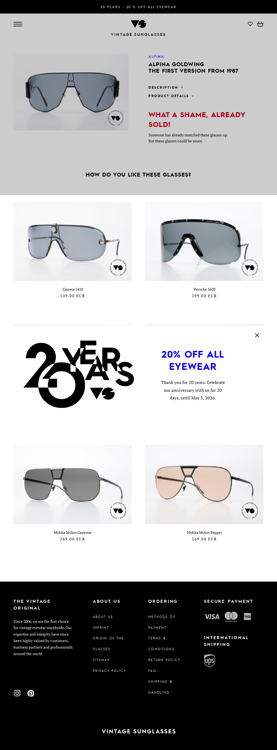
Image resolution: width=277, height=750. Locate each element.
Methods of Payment (161, 622)
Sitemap (101, 660)
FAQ (152, 670)
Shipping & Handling (160, 686)
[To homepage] (138, 731)
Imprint (101, 627)
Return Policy (164, 660)
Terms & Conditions (161, 643)
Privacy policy (109, 670)
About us (103, 616)
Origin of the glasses (108, 643)
